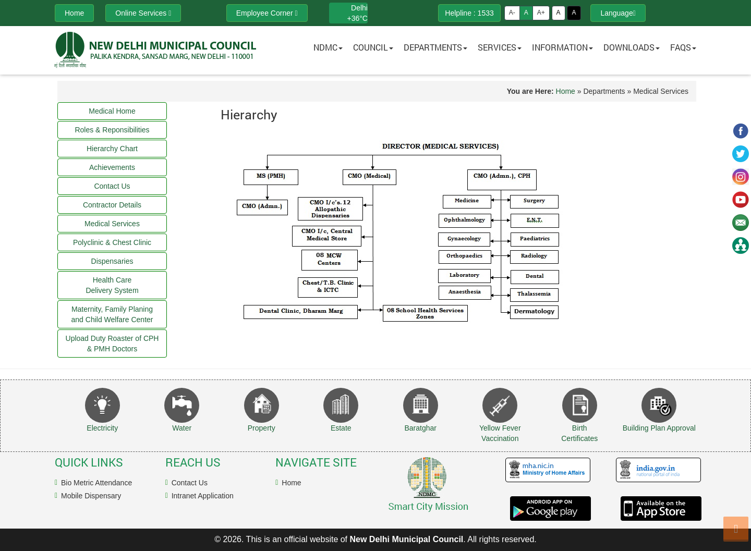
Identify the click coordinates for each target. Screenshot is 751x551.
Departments (435, 47)
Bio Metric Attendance (96, 483)
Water (181, 428)
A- (512, 12)
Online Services (143, 13)
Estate (341, 428)
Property (261, 428)
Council (373, 47)
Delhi (359, 8)
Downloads (631, 47)
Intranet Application (203, 496)
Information (562, 47)
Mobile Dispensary (91, 496)
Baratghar (421, 428)
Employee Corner (267, 13)
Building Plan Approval (659, 428)
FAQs (683, 47)
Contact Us (190, 483)
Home (565, 91)
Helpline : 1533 (469, 13)
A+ (541, 12)
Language (617, 13)
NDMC (328, 47)
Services (500, 47)
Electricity (102, 428)
